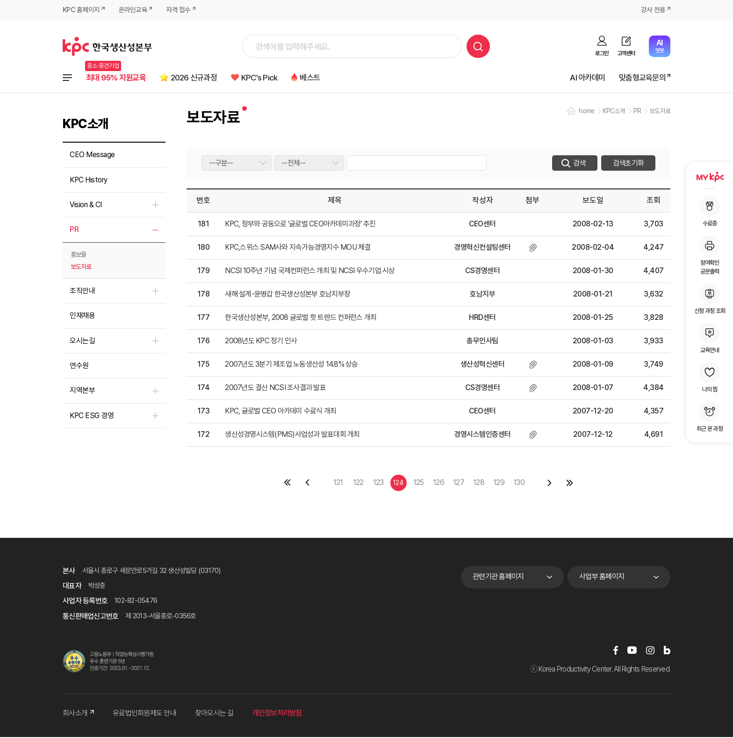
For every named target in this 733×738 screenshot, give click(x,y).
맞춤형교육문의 (640, 77)
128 (478, 483)
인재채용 (82, 316)
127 (458, 483)
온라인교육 (133, 10)
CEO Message (92, 156)
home (586, 112)
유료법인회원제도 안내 (144, 713)
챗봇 (659, 46)
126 (438, 483)
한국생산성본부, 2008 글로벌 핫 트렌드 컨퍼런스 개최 (300, 318)
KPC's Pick (272, 77)
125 (418, 483)
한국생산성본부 (107, 46)
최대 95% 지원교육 (118, 77)
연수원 (79, 366)
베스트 (326, 77)
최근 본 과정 (710, 416)
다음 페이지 (549, 484)
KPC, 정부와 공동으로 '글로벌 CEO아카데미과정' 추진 (300, 225)
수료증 (709, 211)
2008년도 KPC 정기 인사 (261, 342)
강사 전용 (653, 10)
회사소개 (78, 713)
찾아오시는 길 (214, 713)
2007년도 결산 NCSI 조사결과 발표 (275, 388)
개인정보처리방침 (277, 713)
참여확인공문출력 (709, 255)
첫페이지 (288, 484)
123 (378, 483)
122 (358, 483)
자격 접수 (178, 10)
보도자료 (81, 267)
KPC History (89, 180)
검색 (478, 46)
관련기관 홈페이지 (498, 577)
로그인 (601, 53)
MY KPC (710, 177)
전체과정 (67, 78)
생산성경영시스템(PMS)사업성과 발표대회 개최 (292, 435)
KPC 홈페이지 (81, 10)
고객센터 (626, 53)
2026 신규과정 (202, 77)
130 (519, 483)
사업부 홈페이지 (601, 577)
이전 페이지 (308, 484)
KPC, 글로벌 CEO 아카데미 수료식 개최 (280, 412)
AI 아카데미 (583, 77)
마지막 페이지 (569, 484)
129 (498, 483)
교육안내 (709, 338)
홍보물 (78, 255)
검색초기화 (628, 163)
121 (338, 483)
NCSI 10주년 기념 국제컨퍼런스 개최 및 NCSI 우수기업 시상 (310, 272)
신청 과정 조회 (709, 298)
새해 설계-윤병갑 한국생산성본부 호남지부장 (287, 295)
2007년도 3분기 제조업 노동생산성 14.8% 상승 (291, 365)
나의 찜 (709, 377)
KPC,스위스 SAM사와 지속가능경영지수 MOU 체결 (297, 248)
